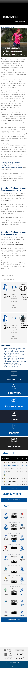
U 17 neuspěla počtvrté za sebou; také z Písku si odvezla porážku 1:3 (14, 355)
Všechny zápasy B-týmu (14, 499)
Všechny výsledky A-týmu (14, 619)
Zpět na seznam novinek (7, 27)
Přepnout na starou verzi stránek (20, 21)
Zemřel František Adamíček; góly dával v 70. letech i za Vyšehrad (15, 349)
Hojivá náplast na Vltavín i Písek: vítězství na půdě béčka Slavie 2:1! (15, 365)
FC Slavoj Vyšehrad (10, 17)
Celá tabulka (14, 488)
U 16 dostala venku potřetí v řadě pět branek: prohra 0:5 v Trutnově (14, 352)
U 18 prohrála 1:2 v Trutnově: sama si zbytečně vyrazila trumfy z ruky (14, 359)
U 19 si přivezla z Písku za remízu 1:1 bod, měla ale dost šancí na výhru (15, 362)
